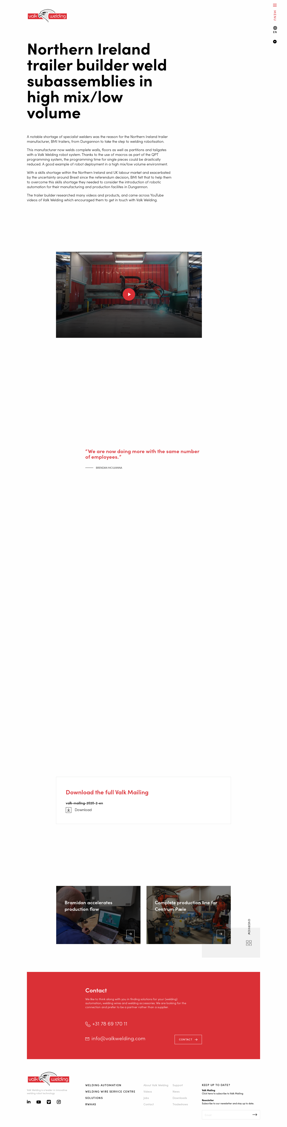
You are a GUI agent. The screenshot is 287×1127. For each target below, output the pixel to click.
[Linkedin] (28, 1102)
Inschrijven (255, 1114)
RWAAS (90, 1104)
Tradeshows (180, 1104)
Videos (148, 1091)
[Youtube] (38, 1102)
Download (83, 809)
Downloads (180, 1098)
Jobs (146, 1098)
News (176, 1091)
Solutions (94, 1098)
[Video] (274, 42)
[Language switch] (275, 29)
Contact (185, 1039)
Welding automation (103, 1085)
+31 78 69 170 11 (109, 1023)
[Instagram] (59, 1102)
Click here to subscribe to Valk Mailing (222, 1093)
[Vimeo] (49, 1102)
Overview (250, 927)
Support (178, 1085)
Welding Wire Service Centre (110, 1091)
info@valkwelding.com (118, 1038)
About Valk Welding (156, 1085)
